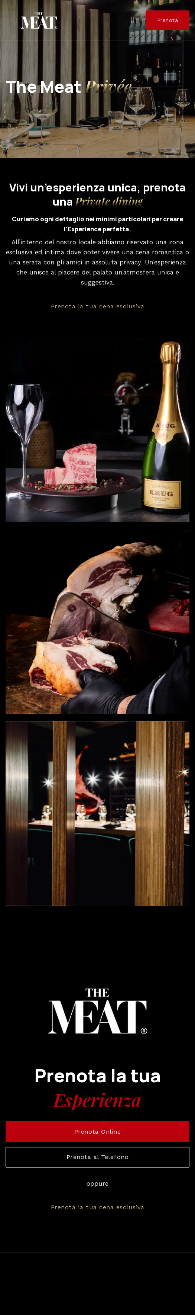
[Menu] (135, 20)
